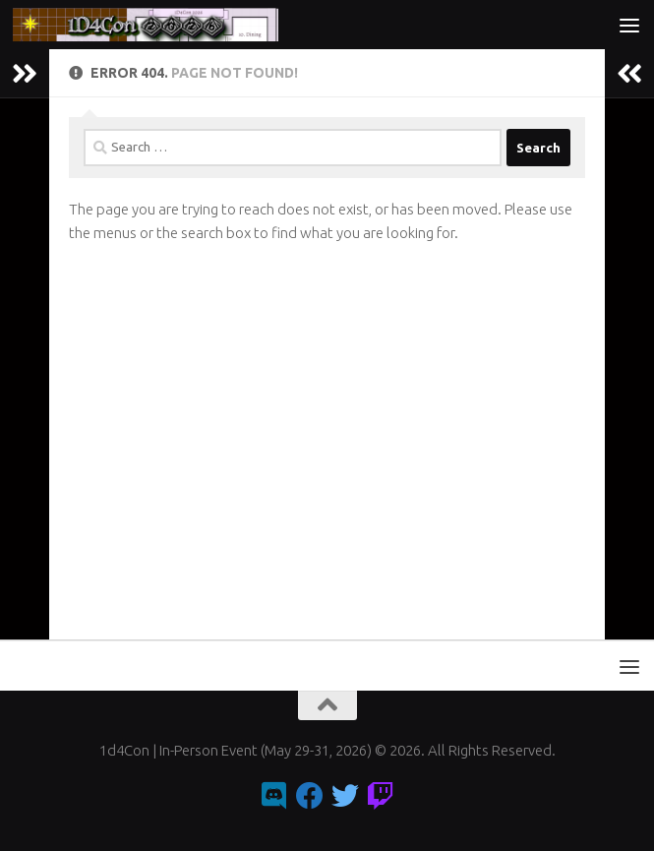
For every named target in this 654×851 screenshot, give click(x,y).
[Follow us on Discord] (274, 796)
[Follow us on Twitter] (345, 796)
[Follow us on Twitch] (380, 796)
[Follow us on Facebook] (310, 796)
